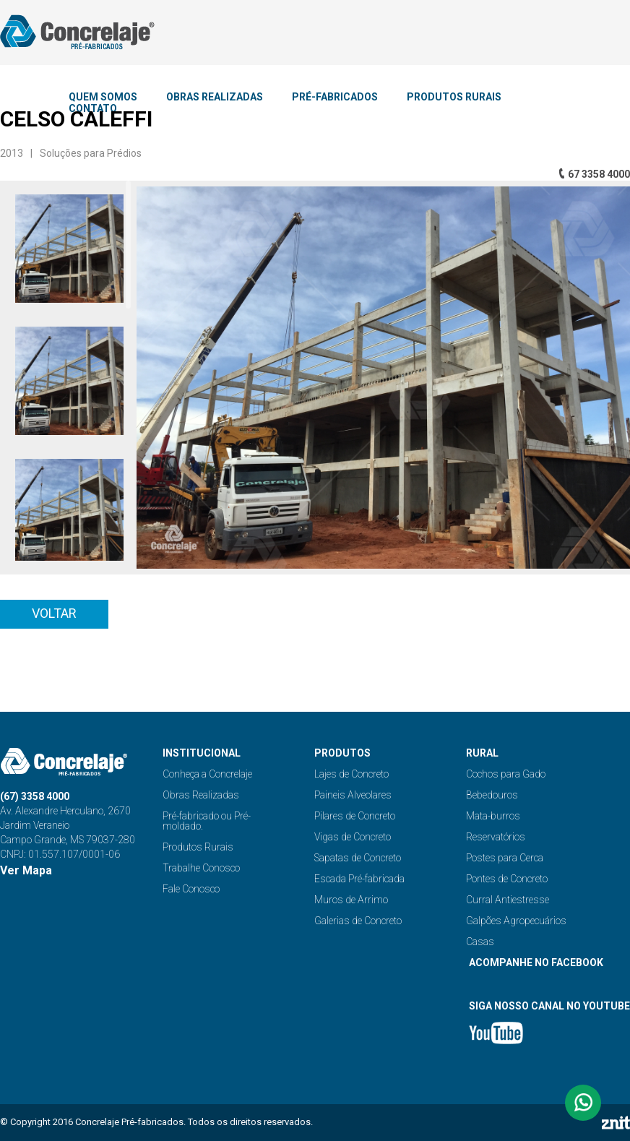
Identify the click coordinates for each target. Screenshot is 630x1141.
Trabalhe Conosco (201, 868)
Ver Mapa (26, 870)
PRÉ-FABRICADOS (335, 97)
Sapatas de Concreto (357, 858)
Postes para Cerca (504, 858)
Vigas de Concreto (352, 837)
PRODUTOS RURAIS (454, 97)
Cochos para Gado (505, 774)
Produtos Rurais (198, 847)
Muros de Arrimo (351, 899)
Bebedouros (492, 795)
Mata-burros (493, 816)
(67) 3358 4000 (34, 796)
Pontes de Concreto (507, 878)
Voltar (54, 613)
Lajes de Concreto (351, 774)
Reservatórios (495, 837)
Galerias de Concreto (358, 920)
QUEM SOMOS (103, 97)
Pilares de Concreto (354, 816)
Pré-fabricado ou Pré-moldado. (207, 821)
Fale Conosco (191, 889)
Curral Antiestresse (507, 899)
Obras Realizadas (201, 795)
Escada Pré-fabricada (359, 878)
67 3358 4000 (599, 174)
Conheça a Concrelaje (207, 774)
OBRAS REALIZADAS (214, 97)
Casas (480, 941)
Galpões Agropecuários (516, 920)
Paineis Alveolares (353, 795)
